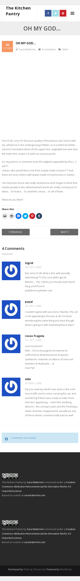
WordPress (65, 569)
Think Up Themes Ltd (35, 569)
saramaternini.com (34, 495)
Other (65, 49)
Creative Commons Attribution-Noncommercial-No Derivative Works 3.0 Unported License (38, 487)
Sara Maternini (27, 49)
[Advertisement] (40, 93)
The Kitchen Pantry (12, 482)
